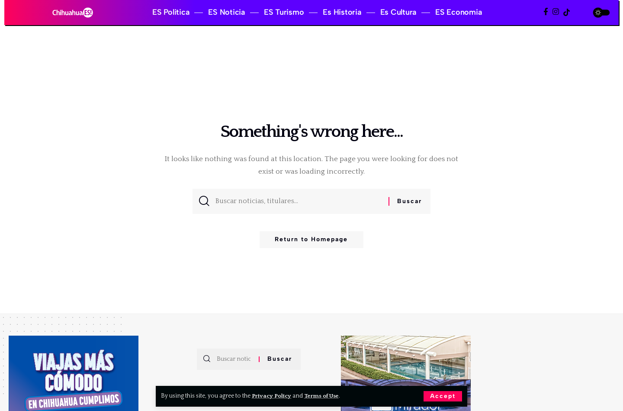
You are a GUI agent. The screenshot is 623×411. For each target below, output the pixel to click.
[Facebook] (545, 12)
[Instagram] (555, 12)
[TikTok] (566, 12)
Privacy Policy (272, 395)
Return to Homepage (311, 242)
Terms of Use (323, 395)
